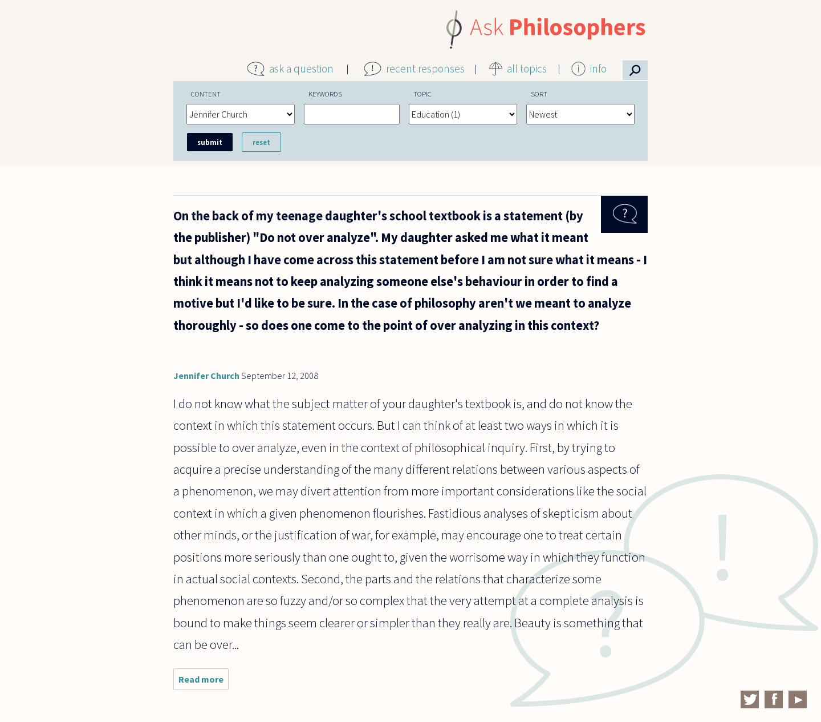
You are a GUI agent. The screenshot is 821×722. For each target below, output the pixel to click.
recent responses (425, 68)
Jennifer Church (206, 375)
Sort (539, 93)
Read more (203, 681)
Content (206, 93)
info (598, 68)
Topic (422, 93)
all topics (527, 68)
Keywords (325, 93)
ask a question (301, 68)
